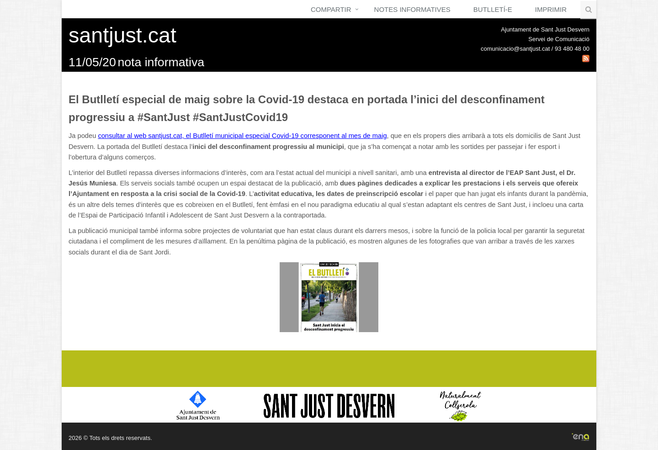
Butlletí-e (492, 9)
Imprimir (551, 9)
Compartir (331, 9)
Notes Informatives (412, 9)
